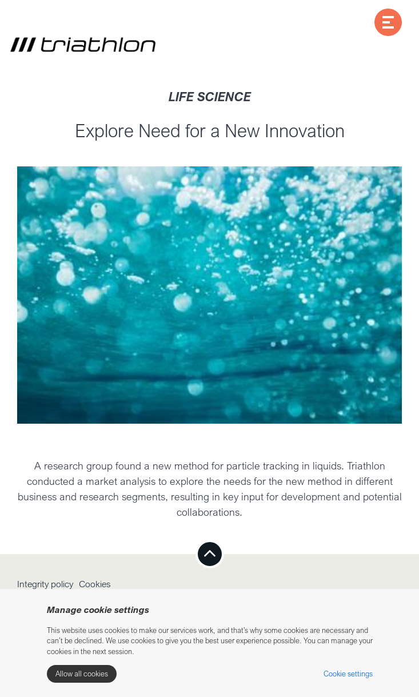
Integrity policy (45, 584)
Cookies (95, 584)
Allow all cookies (81, 673)
